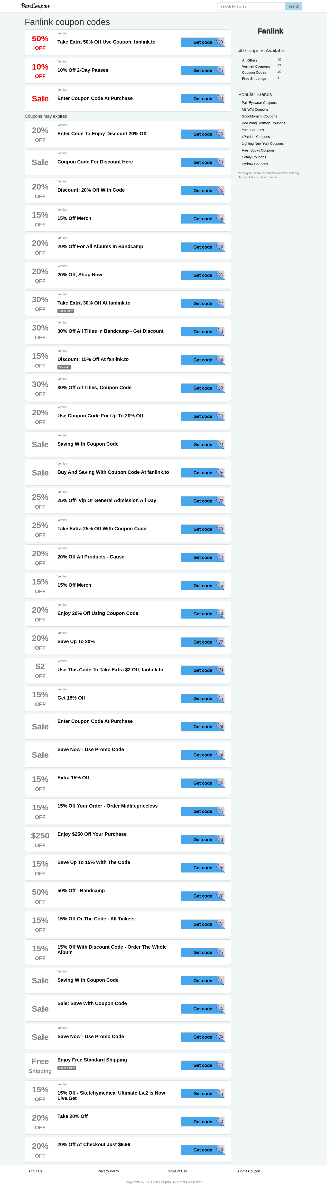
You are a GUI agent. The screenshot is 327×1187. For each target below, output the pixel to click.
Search (293, 6)
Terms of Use (177, 1171)
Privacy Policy (108, 1171)
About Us (35, 1171)
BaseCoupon (35, 6)
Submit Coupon (248, 1171)
